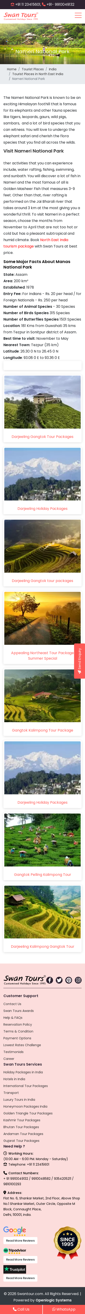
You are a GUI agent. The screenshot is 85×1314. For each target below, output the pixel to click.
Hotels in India (14, 1079)
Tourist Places (33, 69)
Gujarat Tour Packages (21, 1140)
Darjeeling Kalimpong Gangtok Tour (42, 946)
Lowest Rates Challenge (22, 1045)
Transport (11, 1092)
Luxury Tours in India (19, 1099)
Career (8, 1058)
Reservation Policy (17, 1024)
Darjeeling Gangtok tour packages (42, 580)
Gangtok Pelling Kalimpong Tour (42, 874)
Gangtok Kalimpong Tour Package (42, 730)
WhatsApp (63, 1309)
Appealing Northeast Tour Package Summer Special (42, 655)
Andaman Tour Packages (23, 1134)
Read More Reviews (20, 1240)
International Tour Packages (25, 1086)
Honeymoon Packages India (25, 1106)
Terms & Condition (18, 1031)
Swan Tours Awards (18, 1011)
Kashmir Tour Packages (21, 1120)
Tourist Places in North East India (37, 74)
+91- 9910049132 (60, 4)
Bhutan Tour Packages (21, 1127)
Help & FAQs (12, 1017)
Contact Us (12, 1004)
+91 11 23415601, (28, 4)
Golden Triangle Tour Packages (28, 1113)
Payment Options (17, 1038)
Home (12, 69)
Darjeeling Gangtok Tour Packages (42, 436)
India (52, 69)
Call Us (21, 1309)
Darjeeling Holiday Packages (42, 508)
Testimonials (13, 1052)
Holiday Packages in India (23, 1072)
